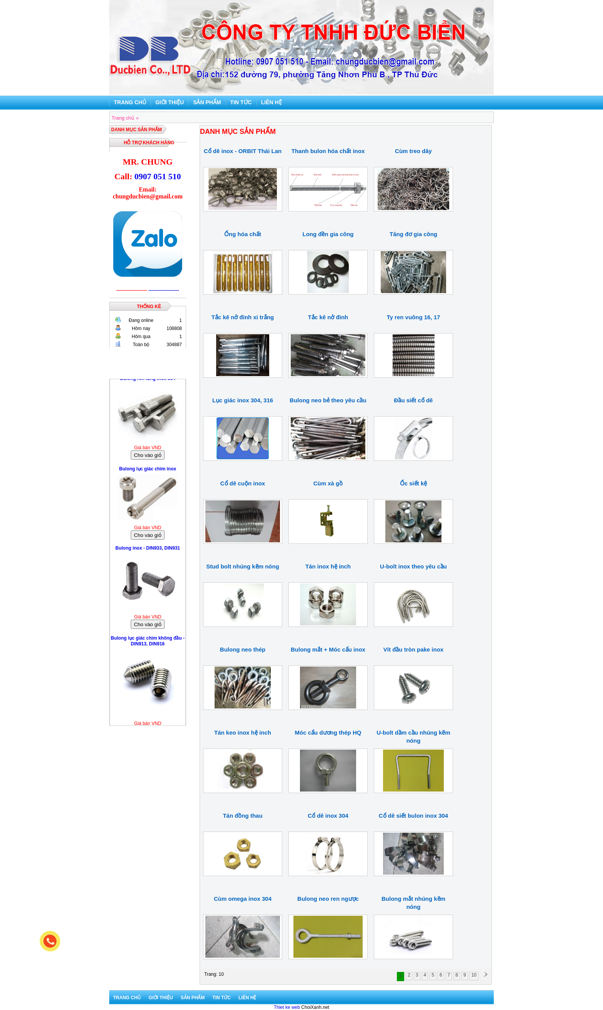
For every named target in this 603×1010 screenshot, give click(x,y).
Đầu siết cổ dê (413, 400)
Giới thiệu (169, 102)
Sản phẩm (207, 102)
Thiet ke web (287, 1007)
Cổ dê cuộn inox (242, 483)
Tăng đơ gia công (413, 234)
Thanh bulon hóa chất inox (328, 151)
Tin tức (241, 102)
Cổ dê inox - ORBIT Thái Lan (243, 151)
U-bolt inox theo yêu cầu (413, 566)
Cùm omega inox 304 (243, 898)
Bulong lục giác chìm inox (147, 471)
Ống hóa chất (242, 234)
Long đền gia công (328, 234)
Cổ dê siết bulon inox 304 (413, 815)
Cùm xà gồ (328, 483)
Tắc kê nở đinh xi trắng (243, 317)
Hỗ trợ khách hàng (149, 142)
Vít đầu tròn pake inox (413, 649)
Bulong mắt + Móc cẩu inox (328, 649)
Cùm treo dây (413, 151)
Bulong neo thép (242, 649)
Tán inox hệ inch (328, 566)
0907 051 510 (157, 176)
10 (473, 975)
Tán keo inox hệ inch (242, 732)
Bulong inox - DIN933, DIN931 (147, 550)
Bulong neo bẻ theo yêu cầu (328, 400)
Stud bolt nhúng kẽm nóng (242, 566)
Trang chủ (130, 102)
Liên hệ (271, 102)
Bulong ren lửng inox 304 (147, 380)
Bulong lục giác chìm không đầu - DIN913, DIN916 (148, 643)
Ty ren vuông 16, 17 (413, 317)
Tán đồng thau (242, 815)
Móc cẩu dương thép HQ (328, 732)
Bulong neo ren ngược (328, 898)
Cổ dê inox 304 (328, 815)
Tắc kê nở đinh (328, 317)
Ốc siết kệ (413, 483)
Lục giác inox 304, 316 (242, 400)
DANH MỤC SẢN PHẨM (136, 129)
